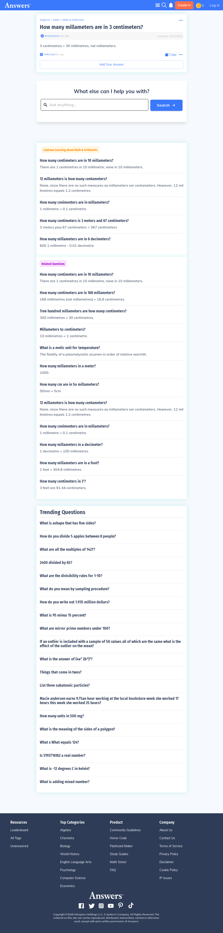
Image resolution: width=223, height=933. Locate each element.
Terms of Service (171, 846)
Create (184, 5)
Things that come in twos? (61, 672)
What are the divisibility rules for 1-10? (71, 575)
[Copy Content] (170, 54)
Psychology (68, 870)
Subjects (45, 19)
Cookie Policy (168, 870)
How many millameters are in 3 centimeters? (91, 27)
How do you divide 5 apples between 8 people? (78, 536)
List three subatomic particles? (65, 685)
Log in (215, 5)
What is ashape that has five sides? (68, 523)
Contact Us (167, 838)
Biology (65, 846)
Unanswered (19, 846)
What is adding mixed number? (65, 781)
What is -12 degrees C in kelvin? (65, 768)
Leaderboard (19, 830)
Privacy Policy (168, 854)
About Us (165, 830)
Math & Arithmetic (73, 19)
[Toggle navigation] (158, 5)
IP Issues (165, 878)
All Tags (15, 838)
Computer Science (73, 878)
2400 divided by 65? (56, 562)
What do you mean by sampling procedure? (74, 588)
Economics (67, 886)
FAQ (113, 870)
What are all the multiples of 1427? (67, 549)
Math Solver (118, 862)
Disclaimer (166, 862)
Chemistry (67, 838)
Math (56, 19)
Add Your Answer (111, 64)
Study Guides (119, 854)
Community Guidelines (125, 830)
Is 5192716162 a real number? (62, 755)
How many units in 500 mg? (62, 715)
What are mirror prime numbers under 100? (75, 628)
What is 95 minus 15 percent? (63, 615)
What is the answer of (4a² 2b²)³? (66, 658)
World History (69, 854)
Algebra (65, 830)
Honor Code (118, 838)
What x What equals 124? (59, 742)
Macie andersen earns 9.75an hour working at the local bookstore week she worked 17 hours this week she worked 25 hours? (109, 700)
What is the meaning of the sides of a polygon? (77, 729)
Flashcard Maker (121, 846)
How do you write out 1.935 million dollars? (75, 601)
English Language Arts (75, 862)
